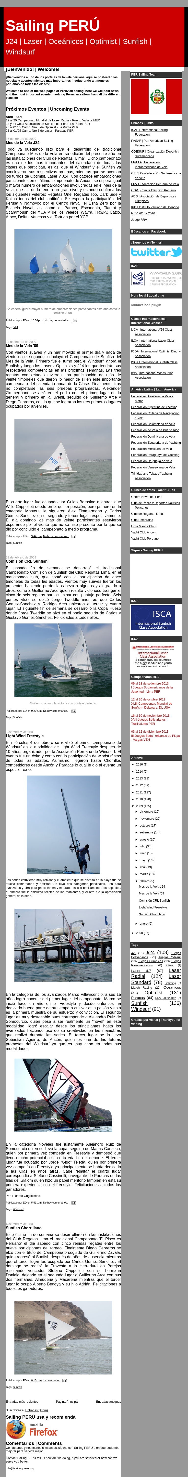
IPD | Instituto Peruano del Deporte (155, 207)
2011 (140, 792)
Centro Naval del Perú (146, 497)
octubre (145, 825)
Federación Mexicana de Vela (151, 449)
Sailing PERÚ (53, 25)
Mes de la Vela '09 (22, 346)
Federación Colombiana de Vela (153, 424)
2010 (140, 799)
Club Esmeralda (142, 520)
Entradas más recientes (22, 1401)
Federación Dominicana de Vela (153, 436)
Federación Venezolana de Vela (153, 467)
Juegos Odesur (169, 957)
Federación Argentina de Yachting (154, 407)
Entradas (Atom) (36, 1410)
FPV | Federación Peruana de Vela (155, 184)
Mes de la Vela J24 (22, 143)
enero (144, 923)
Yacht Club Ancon (143, 532)
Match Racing (141, 987)
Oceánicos (172, 987)
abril (143, 867)
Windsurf (18, 1209)
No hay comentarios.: (58, 320)
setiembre (147, 832)
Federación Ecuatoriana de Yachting (156, 442)
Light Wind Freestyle (25, 736)
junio (143, 853)
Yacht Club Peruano (145, 538)
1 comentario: (51, 1380)
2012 (140, 785)
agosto (145, 839)
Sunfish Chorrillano (24, 1228)
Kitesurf (170, 965)
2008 (140, 933)
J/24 (15, 327)
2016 (140, 764)
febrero (145, 881)
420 (133, 953)
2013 (140, 778)
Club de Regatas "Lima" (147, 514)
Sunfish (17, 542)
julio (143, 846)
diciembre (147, 811)
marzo (144, 874)
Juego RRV (139, 219)
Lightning (170, 983)
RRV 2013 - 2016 (143, 213)
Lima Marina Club (143, 526)
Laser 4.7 (141, 971)
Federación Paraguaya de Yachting (155, 455)
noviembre (147, 818)
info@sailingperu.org (20, 1468)
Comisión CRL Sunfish (26, 561)
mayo (144, 860)
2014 (140, 771)
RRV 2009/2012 (165, 998)
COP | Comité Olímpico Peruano (153, 190)
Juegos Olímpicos (150, 961)
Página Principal (67, 1401)
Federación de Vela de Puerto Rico (155, 430)
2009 (140, 806)
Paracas (138, 998)
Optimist (153, 992)
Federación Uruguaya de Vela (151, 461)
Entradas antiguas (108, 1401)
